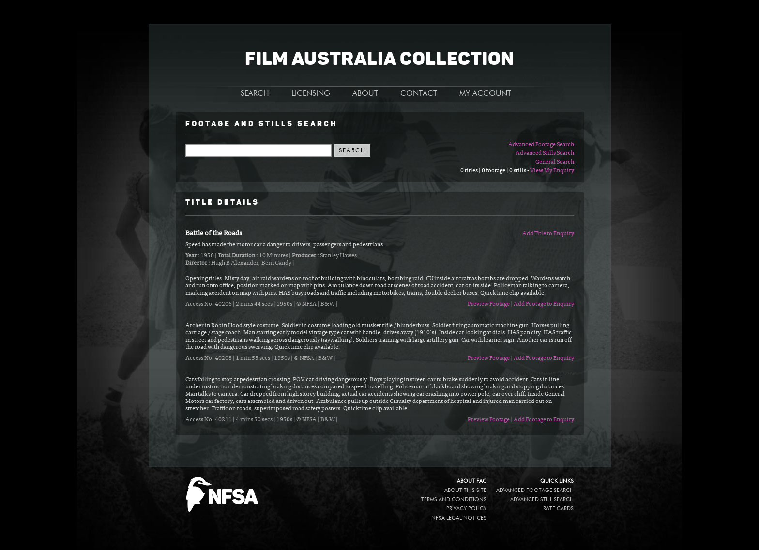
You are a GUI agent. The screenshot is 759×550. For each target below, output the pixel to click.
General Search (554, 162)
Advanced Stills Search (545, 153)
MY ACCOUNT (485, 94)
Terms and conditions (453, 499)
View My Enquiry (552, 171)
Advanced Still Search (542, 499)
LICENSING (310, 94)
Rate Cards (558, 508)
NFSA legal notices (458, 517)
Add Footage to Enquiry (544, 304)
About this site (465, 490)
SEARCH (255, 94)
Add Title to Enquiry (548, 234)
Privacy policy (466, 508)
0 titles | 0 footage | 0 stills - (495, 171)
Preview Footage (489, 304)
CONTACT (418, 94)
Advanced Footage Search (541, 145)
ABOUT (365, 94)
